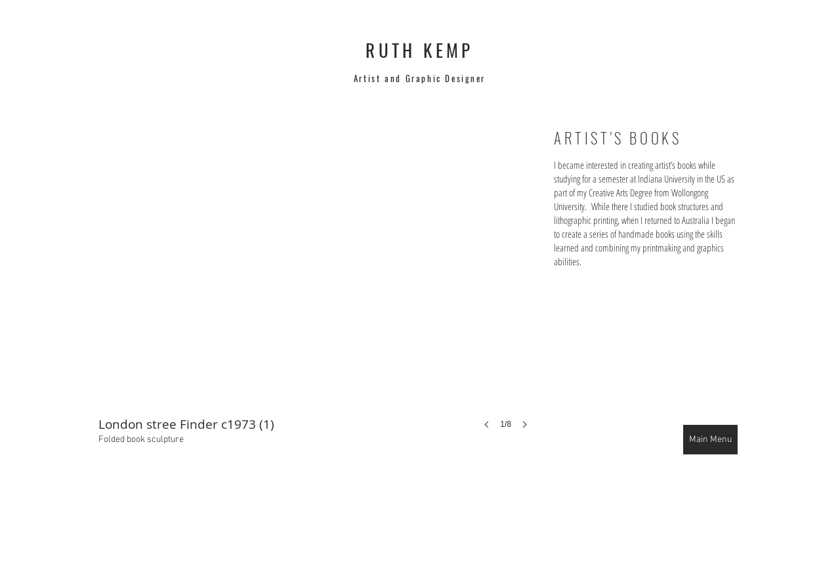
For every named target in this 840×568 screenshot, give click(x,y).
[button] (317, 291)
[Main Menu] (710, 439)
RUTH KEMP (420, 50)
